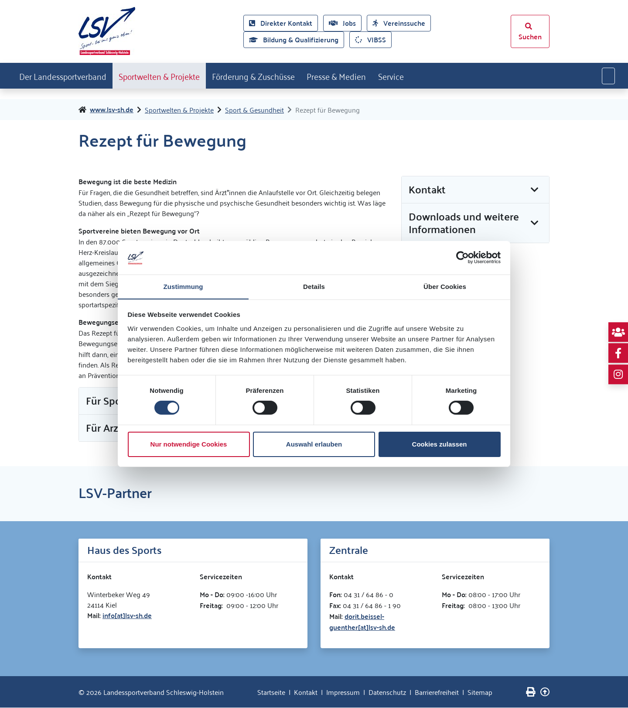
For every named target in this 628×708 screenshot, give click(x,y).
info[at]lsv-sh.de (127, 615)
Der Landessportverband (67, 75)
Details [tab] (314, 286)
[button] (475, 190)
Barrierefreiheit (437, 692)
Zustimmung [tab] (183, 286)
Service (427, 75)
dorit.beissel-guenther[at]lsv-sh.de (362, 622)
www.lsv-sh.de (111, 110)
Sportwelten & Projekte (172, 75)
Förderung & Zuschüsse (276, 75)
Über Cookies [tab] (444, 286)
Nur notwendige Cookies (188, 444)
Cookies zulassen (439, 444)
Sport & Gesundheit (254, 110)
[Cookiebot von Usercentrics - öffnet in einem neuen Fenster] (462, 257)
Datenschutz (387, 692)
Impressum (343, 692)
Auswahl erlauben (314, 444)
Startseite (271, 692)
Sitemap (480, 692)
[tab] (475, 190)
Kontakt (305, 692)
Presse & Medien (366, 75)
